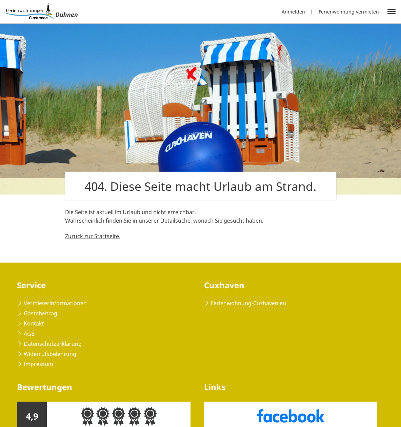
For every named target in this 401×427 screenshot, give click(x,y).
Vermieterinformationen (55, 303)
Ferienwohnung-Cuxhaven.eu (248, 303)
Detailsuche (175, 220)
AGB (29, 333)
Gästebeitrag (40, 313)
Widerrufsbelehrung (50, 354)
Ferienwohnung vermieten (349, 11)
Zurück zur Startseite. (92, 236)
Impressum (38, 364)
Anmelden (293, 11)
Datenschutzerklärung (53, 343)
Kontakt (34, 323)
